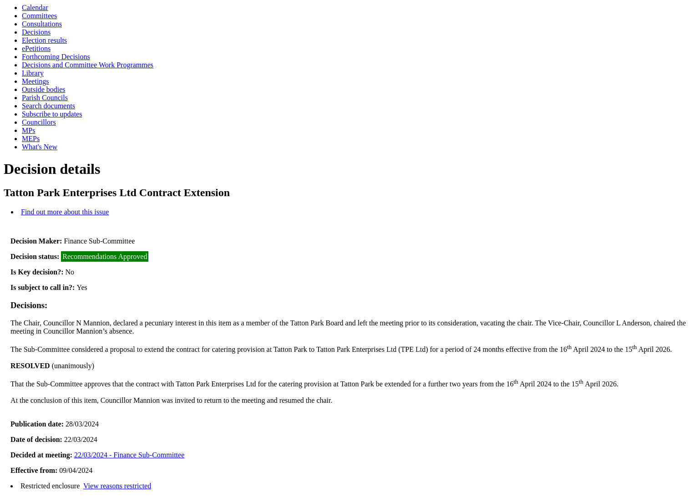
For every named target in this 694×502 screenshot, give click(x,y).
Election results (44, 40)
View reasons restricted (117, 486)
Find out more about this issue (65, 212)
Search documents (48, 106)
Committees (39, 16)
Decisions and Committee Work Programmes (87, 65)
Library (33, 73)
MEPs (31, 138)
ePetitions (36, 48)
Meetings (35, 81)
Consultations (42, 24)
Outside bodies (44, 89)
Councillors (39, 122)
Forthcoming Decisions (56, 57)
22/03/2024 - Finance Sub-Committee (129, 455)
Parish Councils (45, 97)
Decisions (36, 32)
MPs (28, 130)
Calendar (35, 7)
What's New (39, 147)
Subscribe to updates (52, 114)
